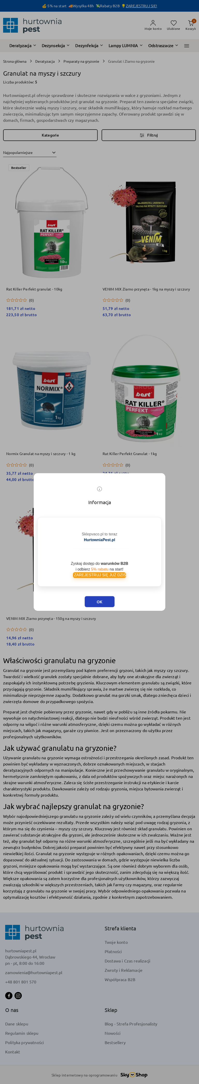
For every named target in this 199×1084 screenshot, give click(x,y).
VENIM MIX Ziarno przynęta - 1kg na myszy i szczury (146, 289)
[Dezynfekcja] (89, 45)
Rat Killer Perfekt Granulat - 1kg (130, 453)
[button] (187, 46)
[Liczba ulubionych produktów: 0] (173, 25)
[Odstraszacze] (163, 45)
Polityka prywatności (24, 1042)
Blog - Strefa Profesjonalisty (131, 1023)
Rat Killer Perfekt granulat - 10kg (34, 289)
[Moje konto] (153, 25)
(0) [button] (31, 300)
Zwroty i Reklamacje (124, 970)
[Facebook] (8, 995)
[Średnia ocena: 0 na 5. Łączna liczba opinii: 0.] (20, 300)
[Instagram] (18, 995)
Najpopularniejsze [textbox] (18, 152)
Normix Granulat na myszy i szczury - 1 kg (40, 453)
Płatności (113, 951)
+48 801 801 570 (20, 981)
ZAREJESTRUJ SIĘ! (141, 5)
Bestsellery (115, 1042)
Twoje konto (116, 942)
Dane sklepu (16, 1023)
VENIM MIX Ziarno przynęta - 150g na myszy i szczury (51, 618)
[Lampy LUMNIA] (126, 45)
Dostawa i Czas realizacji (127, 960)
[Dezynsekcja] (56, 45)
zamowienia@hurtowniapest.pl (33, 972)
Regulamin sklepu (22, 1033)
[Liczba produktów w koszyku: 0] (191, 25)
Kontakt (12, 1051)
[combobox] (29, 152)
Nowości (112, 1033)
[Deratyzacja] (23, 45)
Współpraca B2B (120, 979)
